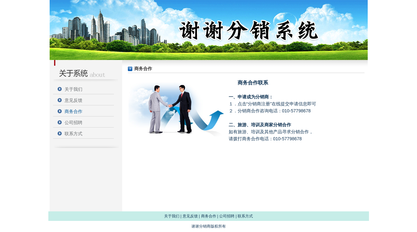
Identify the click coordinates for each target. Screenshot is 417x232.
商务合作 (73, 111)
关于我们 (73, 89)
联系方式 (73, 133)
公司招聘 (73, 122)
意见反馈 (73, 100)
